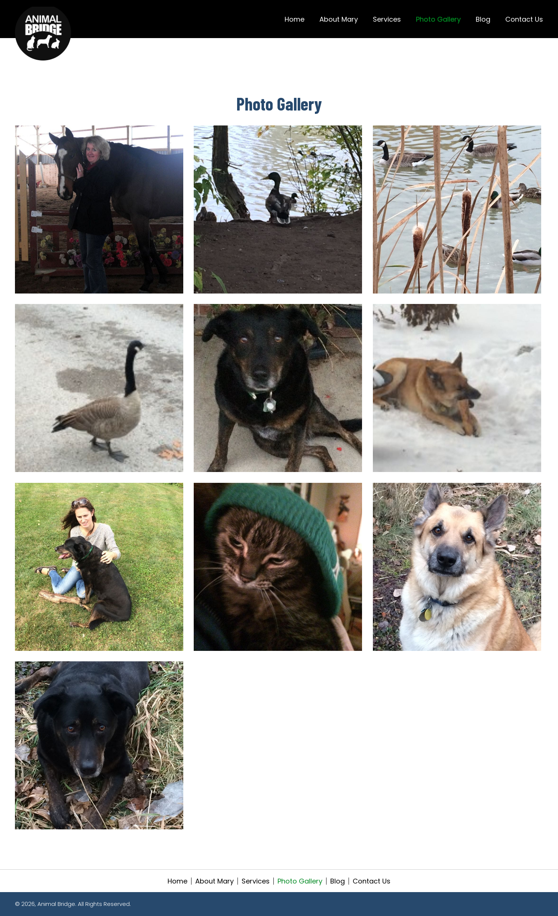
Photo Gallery (300, 881)
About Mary (214, 881)
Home (177, 881)
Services (256, 881)
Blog (337, 881)
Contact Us (371, 881)
